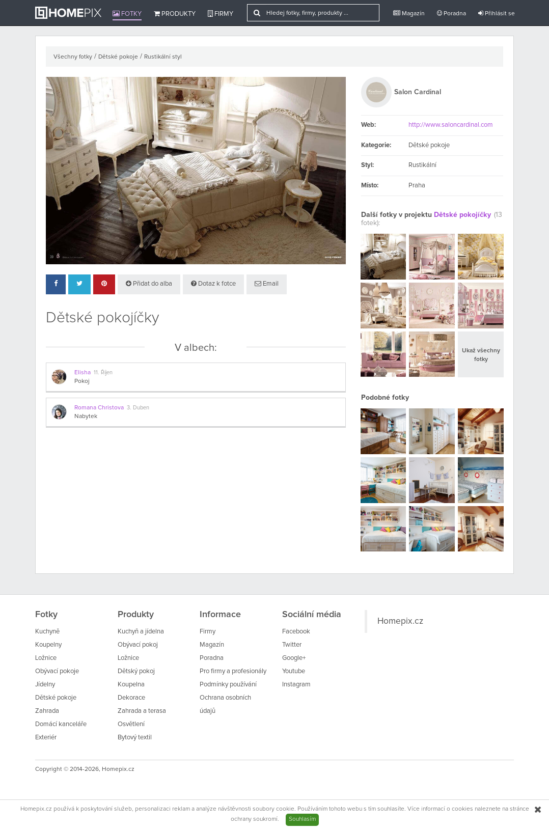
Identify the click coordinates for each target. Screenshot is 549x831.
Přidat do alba (149, 283)
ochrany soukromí (254, 819)
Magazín (409, 13)
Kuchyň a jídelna (141, 631)
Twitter (291, 645)
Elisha (82, 373)
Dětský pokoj (136, 671)
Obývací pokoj (138, 645)
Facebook (296, 631)
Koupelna (131, 684)
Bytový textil (135, 737)
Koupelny (48, 645)
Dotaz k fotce (213, 283)
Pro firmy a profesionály (233, 671)
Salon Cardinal (417, 92)
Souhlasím (302, 819)
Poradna (451, 13)
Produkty (175, 13)
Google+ (294, 658)
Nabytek (85, 416)
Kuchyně (47, 631)
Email (267, 283)
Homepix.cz (400, 621)
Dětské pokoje (118, 57)
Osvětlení (131, 724)
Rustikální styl (163, 57)
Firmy (220, 13)
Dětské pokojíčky (462, 214)
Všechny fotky (72, 57)
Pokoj (82, 381)
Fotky (127, 13)
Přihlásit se (496, 13)
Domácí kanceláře (61, 724)
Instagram (296, 684)
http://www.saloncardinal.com (450, 125)
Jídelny (45, 684)
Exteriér (46, 737)
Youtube (293, 671)
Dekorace (131, 698)
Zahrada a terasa (142, 711)
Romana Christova (99, 408)
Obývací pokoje (57, 671)
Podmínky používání (228, 684)
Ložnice (46, 658)
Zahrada (47, 711)
